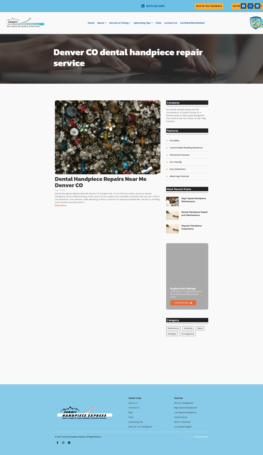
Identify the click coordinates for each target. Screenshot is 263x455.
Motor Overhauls (182, 422)
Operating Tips (136, 422)
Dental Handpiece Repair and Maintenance (194, 213)
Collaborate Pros (201, 437)
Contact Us (134, 407)
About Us (133, 403)
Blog (131, 412)
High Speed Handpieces (185, 407)
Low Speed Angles (183, 426)
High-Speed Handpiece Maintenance (193, 200)
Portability (174, 140)
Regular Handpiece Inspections (191, 227)
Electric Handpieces (183, 403)
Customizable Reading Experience (186, 148)
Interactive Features (179, 155)
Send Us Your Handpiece (140, 426)
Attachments (180, 417)
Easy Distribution (178, 169)
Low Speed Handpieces (185, 412)
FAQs (131, 417)
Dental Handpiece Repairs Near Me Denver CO (100, 182)
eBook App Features (179, 176)
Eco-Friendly (176, 162)
